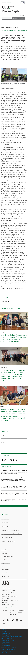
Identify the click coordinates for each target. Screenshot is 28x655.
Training (4, 644)
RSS (2, 566)
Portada (2, 27)
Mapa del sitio (5, 563)
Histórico (4, 553)
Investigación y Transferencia (12, 27)
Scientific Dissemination (9, 653)
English (4, 2)
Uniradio (4, 559)
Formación (4, 522)
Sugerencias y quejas (21, 611)
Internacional (5, 526)
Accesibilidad (5, 569)
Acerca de (4, 573)
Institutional (6, 642)
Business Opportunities (9, 649)
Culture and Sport (7, 651)
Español (9, 2)
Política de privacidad (12, 612)
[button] (14, 75)
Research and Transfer (9, 647)
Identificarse (5, 576)
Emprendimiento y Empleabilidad (11, 534)
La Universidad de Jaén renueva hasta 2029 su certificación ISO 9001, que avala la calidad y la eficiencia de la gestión (13, 338)
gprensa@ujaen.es (11, 607)
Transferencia (5, 301)
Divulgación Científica (7, 541)
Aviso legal (4, 610)
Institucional (5, 519)
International (6, 645)
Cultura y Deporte (6, 537)
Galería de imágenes (7, 556)
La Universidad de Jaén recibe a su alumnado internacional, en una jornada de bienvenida (13, 487)
